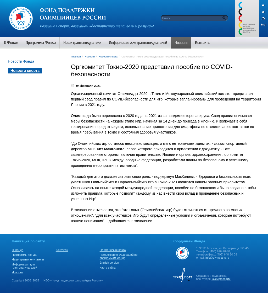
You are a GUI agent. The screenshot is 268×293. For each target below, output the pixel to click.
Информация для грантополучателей (24, 266)
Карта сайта (108, 267)
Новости (90, 56)
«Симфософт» (221, 278)
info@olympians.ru (217, 257)
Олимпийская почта (113, 250)
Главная (76, 56)
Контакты (62, 250)
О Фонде (17, 250)
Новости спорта (108, 56)
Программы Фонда (24, 254)
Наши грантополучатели (28, 259)
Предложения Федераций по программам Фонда (119, 256)
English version (109, 262)
